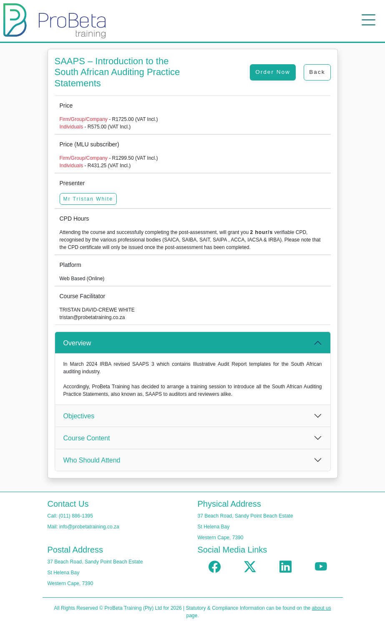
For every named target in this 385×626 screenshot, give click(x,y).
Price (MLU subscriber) (89, 144)
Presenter (72, 183)
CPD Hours (74, 218)
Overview (77, 343)
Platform (70, 264)
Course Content (86, 438)
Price (66, 105)
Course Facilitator (83, 296)
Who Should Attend (92, 460)
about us (321, 608)
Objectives (79, 416)
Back (317, 72)
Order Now (272, 72)
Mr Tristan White (88, 199)
